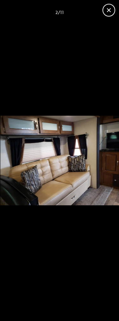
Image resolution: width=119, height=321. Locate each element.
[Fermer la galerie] (108, 10)
